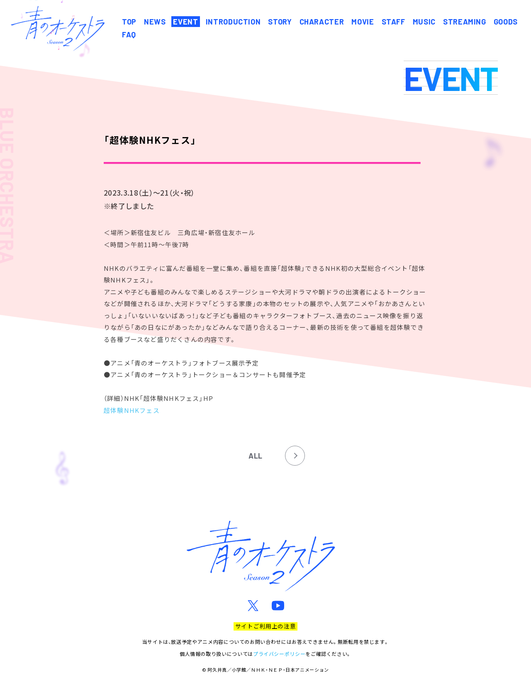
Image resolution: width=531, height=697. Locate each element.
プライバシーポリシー (279, 653)
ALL (255, 455)
